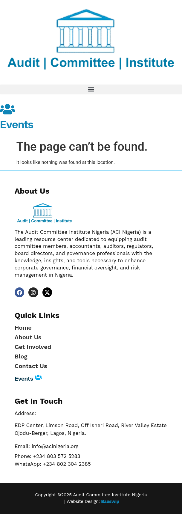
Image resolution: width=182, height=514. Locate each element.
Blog (21, 356)
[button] (91, 89)
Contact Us (31, 366)
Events (16, 124)
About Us (28, 337)
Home (23, 327)
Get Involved (33, 346)
